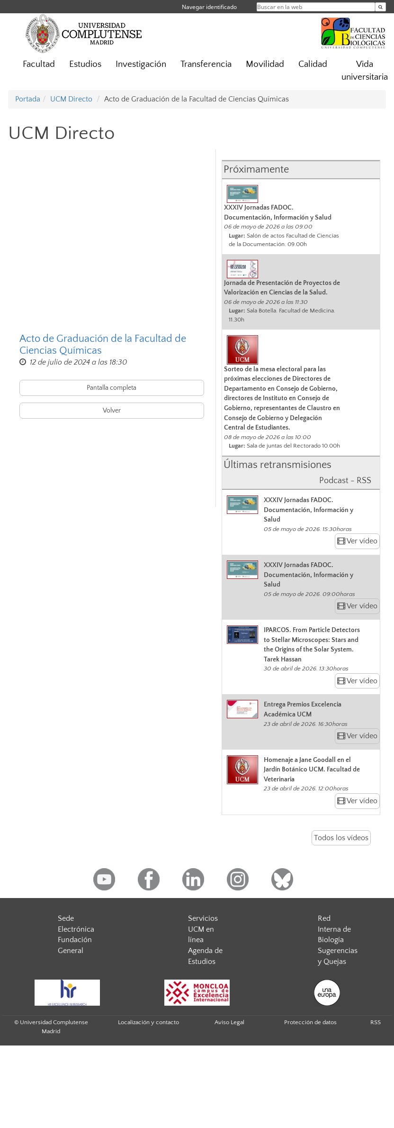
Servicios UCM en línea (203, 929)
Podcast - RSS (345, 481)
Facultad (39, 64)
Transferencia (206, 64)
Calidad (312, 64)
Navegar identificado (209, 7)
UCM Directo (71, 99)
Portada (27, 99)
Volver (112, 410)
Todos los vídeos (341, 838)
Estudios (85, 64)
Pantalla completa (111, 388)
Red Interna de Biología (334, 929)
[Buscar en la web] (380, 6)
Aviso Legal (229, 1022)
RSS (375, 1022)
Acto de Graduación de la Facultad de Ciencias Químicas (102, 345)
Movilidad (265, 64)
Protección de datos (310, 1022)
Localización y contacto (148, 1022)
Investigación (141, 64)
